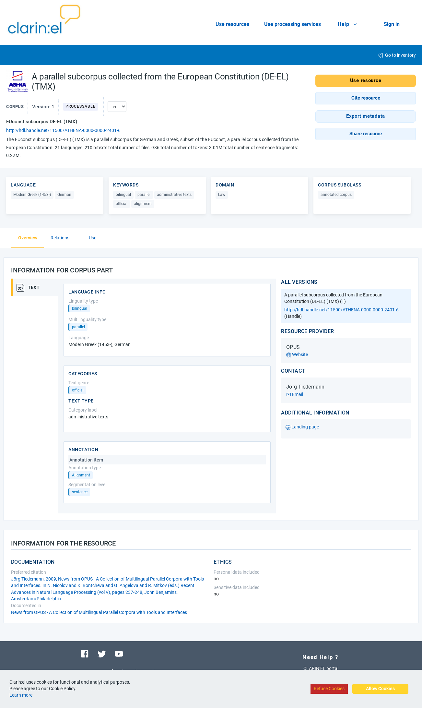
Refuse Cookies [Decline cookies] (329, 688)
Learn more (20, 695)
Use (92, 237)
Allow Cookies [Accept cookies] (380, 688)
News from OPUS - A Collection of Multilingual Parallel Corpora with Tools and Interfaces (99, 612)
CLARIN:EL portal (320, 668)
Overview (27, 237)
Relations (60, 237)
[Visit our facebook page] (84, 653)
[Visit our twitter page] (102, 653)
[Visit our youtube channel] (119, 653)
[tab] (37, 287)
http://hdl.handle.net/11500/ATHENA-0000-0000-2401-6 (63, 130)
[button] (365, 98)
